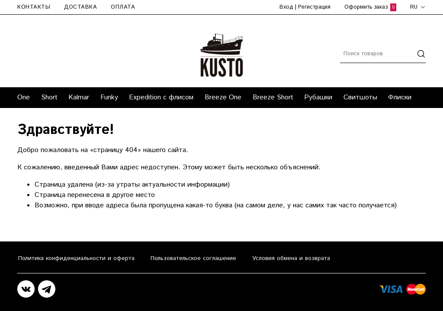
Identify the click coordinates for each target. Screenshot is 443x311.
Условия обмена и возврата (291, 258)
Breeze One (223, 97)
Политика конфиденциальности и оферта (76, 258)
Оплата (123, 7)
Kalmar (78, 97)
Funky (109, 97)
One (23, 97)
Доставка (80, 7)
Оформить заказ (370, 7)
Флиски (399, 97)
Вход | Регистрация (305, 7)
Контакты (33, 7)
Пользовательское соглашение (193, 258)
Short (49, 97)
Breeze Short (273, 97)
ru (418, 7)
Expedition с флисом (161, 97)
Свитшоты (360, 97)
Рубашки (318, 97)
